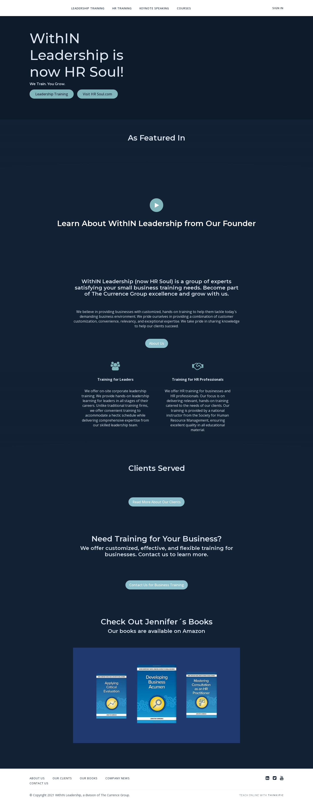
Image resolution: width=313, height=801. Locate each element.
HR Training (122, 8)
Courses (184, 8)
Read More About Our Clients (156, 502)
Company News (117, 778)
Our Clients (62, 778)
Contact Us (39, 783)
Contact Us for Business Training (156, 585)
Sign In (277, 8)
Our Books (89, 778)
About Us (156, 343)
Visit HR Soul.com (97, 94)
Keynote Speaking (154, 8)
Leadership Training (88, 8)
